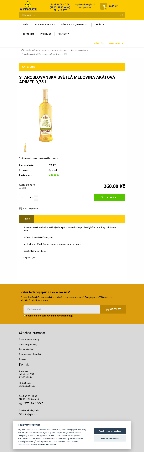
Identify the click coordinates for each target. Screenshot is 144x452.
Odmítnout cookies (110, 438)
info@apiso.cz (85, 8)
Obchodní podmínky (28, 344)
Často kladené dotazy (29, 339)
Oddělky (99, 24)
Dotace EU (28, 34)
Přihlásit (100, 43)
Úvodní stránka (29, 50)
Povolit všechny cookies (110, 431)
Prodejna (45, 34)
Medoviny (63, 50)
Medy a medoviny (49, 50)
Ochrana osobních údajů (30, 354)
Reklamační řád (26, 349)
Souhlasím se (48, 315)
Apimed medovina (78, 50)
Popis (27, 218)
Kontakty (63, 34)
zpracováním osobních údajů (57, 315)
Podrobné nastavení (46, 444)
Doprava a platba (45, 24)
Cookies (22, 359)
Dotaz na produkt (30, 208)
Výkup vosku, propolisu (74, 24)
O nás (25, 24)
